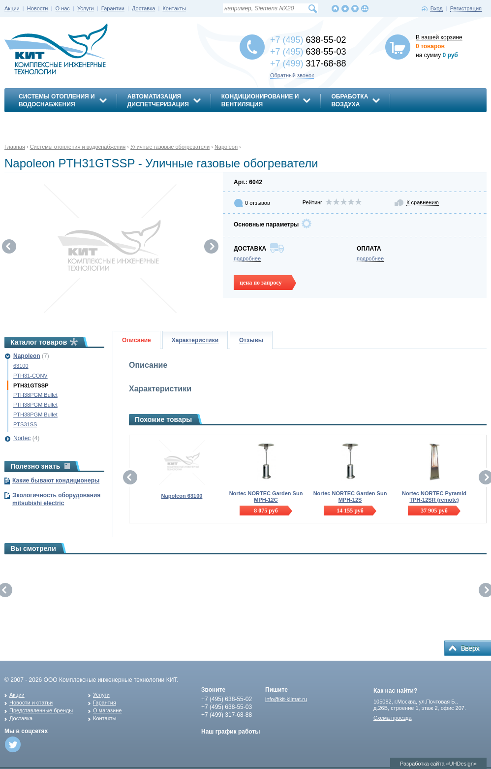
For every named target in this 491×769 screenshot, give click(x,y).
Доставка (143, 8)
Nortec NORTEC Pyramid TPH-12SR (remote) (434, 496)
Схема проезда (392, 718)
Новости (37, 8)
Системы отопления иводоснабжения (57, 100)
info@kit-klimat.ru (286, 699)
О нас (63, 8)
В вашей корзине (439, 37)
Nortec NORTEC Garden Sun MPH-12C (266, 496)
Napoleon (26, 355)
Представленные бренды (41, 710)
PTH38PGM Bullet (35, 395)
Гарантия (104, 702)
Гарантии (112, 8)
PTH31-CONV (30, 376)
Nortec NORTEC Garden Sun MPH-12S (350, 496)
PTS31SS (25, 424)
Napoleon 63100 (182, 496)
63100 (21, 366)
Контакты (174, 8)
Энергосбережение (52, 121)
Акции (12, 8)
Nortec (22, 438)
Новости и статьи (31, 702)
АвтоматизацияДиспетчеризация (158, 100)
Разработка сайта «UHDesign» (438, 764)
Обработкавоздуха (349, 100)
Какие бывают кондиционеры (55, 480)
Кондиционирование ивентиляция (260, 100)
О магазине (107, 710)
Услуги (85, 8)
